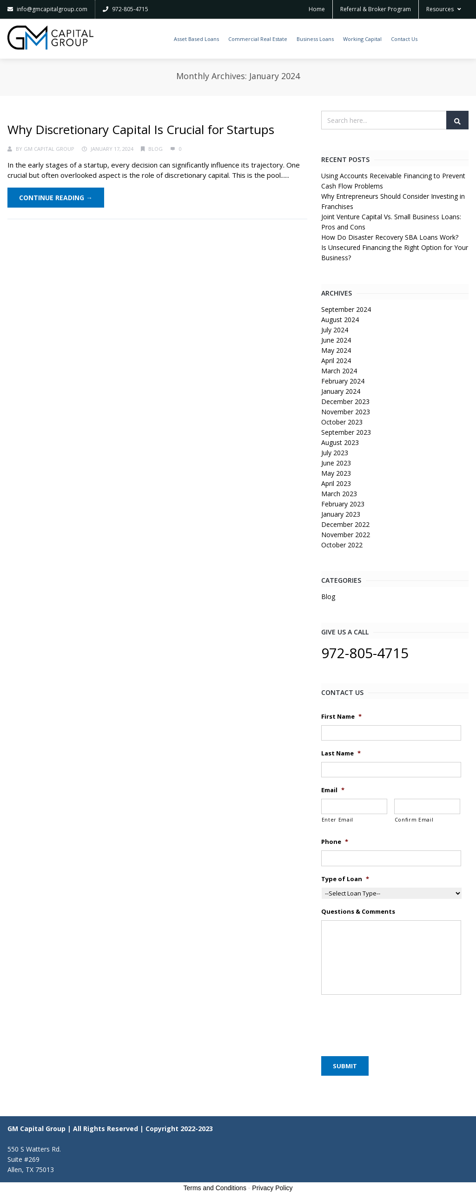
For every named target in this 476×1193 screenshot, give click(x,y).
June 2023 (336, 462)
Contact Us (404, 38)
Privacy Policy (272, 1188)
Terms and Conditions (215, 1188)
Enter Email (337, 819)
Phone (334, 842)
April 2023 (336, 483)
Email (332, 790)
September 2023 (346, 432)
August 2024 (340, 319)
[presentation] (392, 1023)
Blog (155, 148)
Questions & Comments (358, 912)
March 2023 (339, 493)
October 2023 (342, 422)
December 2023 (345, 401)
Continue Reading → (56, 197)
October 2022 (342, 544)
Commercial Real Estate (257, 38)
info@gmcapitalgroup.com (47, 9)
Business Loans (315, 38)
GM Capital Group (49, 148)
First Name (341, 717)
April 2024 (336, 360)
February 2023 (342, 503)
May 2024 (336, 350)
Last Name (341, 753)
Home (317, 9)
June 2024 (336, 340)
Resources (443, 9)
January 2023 (340, 514)
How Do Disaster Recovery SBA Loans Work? (389, 237)
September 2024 (346, 309)
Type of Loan (345, 879)
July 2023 (334, 452)
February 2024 (342, 381)
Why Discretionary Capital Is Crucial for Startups (140, 129)
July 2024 (334, 329)
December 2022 (345, 524)
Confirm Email (414, 819)
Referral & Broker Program (375, 9)
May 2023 (336, 473)
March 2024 (339, 370)
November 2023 (345, 411)
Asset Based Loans (196, 38)
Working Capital (362, 38)
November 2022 (345, 534)
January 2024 (340, 391)
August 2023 (340, 442)
